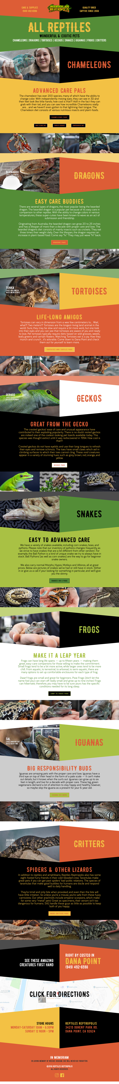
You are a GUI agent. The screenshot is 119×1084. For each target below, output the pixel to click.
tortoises (46, 40)
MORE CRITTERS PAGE (59, 916)
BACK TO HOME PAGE (41, 126)
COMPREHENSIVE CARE (78, 127)
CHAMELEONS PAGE (59, 117)
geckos (58, 40)
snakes (69, 40)
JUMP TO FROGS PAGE (59, 696)
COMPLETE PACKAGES (59, 126)
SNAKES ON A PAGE (59, 583)
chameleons (20, 40)
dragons (34, 40)
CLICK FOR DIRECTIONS (59, 996)
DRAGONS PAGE (59, 245)
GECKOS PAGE (59, 467)
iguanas (80, 40)
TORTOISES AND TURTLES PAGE (60, 352)
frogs (90, 40)
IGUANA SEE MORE (59, 797)
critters (101, 40)
